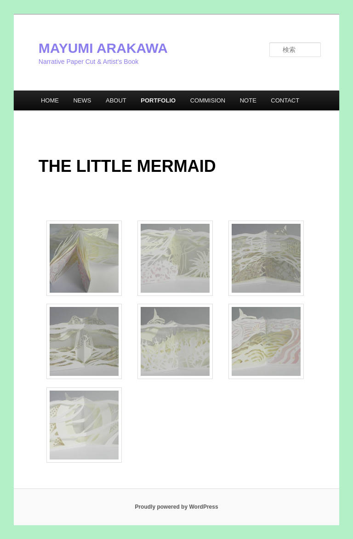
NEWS (82, 100)
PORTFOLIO (158, 100)
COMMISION (208, 100)
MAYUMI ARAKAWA (103, 48)
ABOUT (116, 100)
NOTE (248, 100)
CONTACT (285, 100)
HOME (50, 100)
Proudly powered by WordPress (176, 507)
